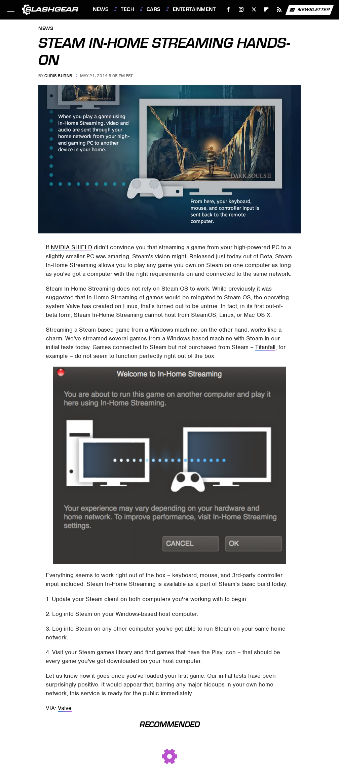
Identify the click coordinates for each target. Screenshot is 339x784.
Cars (153, 9)
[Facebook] (228, 9)
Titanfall (265, 347)
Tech (127, 9)
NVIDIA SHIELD (71, 247)
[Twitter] (254, 9)
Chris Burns (58, 75)
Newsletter (309, 10)
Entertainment (194, 9)
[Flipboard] (266, 9)
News (100, 9)
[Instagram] (241, 9)
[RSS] (279, 9)
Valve (65, 708)
